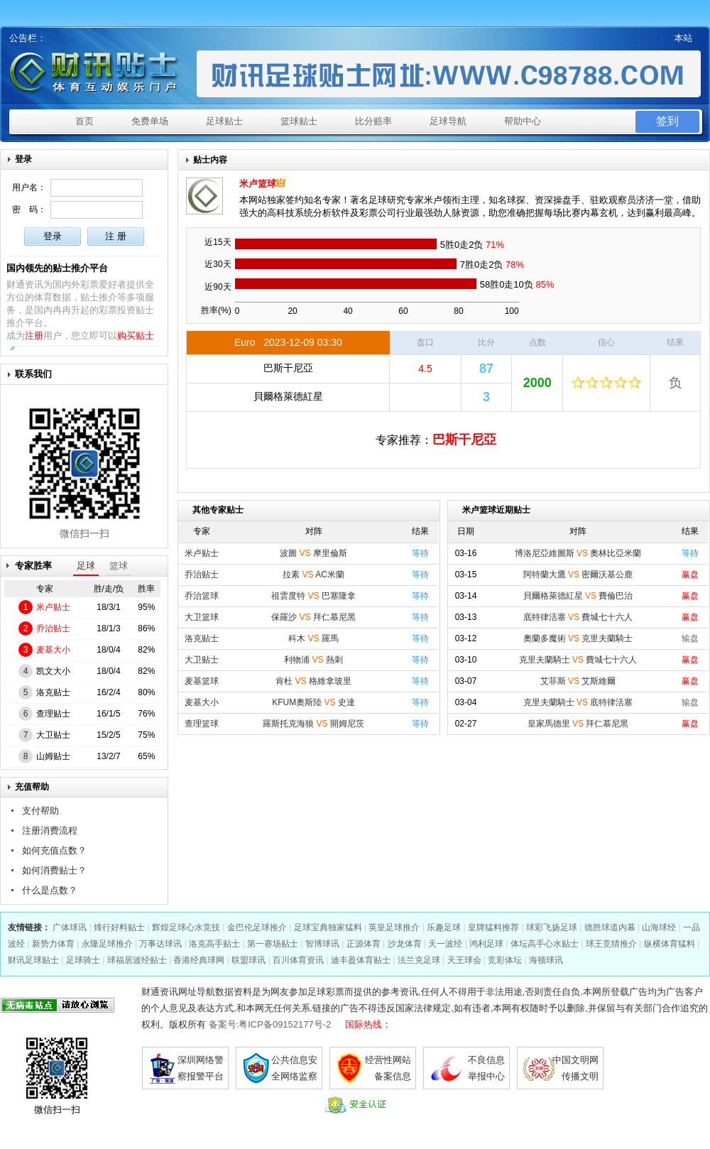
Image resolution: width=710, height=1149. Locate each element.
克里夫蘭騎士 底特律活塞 (578, 702)
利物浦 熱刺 (313, 660)
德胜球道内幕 (609, 927)
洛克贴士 (53, 692)
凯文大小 (53, 671)
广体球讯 (70, 927)
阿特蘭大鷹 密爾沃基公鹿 (578, 574)
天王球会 (464, 960)
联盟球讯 (248, 960)
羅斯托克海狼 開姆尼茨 (313, 724)
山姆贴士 (53, 756)
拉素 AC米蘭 (313, 574)
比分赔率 (373, 121)
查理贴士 (53, 714)
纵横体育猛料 (669, 944)
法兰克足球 (419, 960)
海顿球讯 (546, 960)
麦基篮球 (202, 681)
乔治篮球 (202, 596)
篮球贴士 (298, 121)
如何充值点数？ (54, 850)
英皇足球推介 (394, 927)
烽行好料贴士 (119, 927)
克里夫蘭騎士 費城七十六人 (578, 660)
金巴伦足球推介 (257, 927)
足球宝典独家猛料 (328, 927)
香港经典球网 (198, 960)
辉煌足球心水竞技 (186, 927)
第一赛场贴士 (272, 944)
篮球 (118, 565)
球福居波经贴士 (137, 960)
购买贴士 (135, 335)
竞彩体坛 (505, 960)
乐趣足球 (444, 927)
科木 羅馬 (313, 638)
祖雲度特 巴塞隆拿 (313, 596)
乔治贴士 (53, 628)
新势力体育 (53, 944)
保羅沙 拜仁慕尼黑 (313, 617)
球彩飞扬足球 (551, 927)
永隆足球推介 (107, 944)
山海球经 (659, 927)
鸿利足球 (486, 944)
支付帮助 (40, 810)
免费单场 (149, 121)
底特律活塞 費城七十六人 (578, 617)
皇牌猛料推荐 (493, 927)
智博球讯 (322, 944)
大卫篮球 (202, 617)
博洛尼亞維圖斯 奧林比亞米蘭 (578, 553)
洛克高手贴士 (214, 944)
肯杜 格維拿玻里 (313, 681)
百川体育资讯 (298, 960)
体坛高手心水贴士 (544, 944)
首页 (84, 121)
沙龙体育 (405, 944)
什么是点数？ (49, 890)
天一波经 (445, 944)
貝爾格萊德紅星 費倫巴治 (578, 596)
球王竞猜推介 (611, 944)
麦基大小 (53, 650)
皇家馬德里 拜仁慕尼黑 (578, 724)
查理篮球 (202, 724)
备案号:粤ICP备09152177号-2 (270, 1024)
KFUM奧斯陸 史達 (313, 702)
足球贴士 (224, 121)
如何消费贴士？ (54, 870)
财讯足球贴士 (33, 960)
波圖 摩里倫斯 (313, 553)
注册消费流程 (49, 830)
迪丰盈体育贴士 (360, 960)
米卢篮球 (257, 183)
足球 (86, 565)
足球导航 (448, 121)
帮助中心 (522, 121)
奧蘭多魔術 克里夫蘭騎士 (578, 638)
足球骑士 (83, 960)
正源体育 (363, 944)
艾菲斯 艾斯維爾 (578, 681)
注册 (34, 335)
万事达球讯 (160, 944)
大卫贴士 (53, 735)
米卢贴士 (53, 607)
